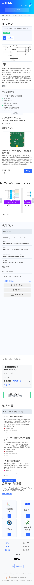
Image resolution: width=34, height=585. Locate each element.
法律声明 (29, 580)
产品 (7, 543)
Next (33, 200)
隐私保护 (16, 580)
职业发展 (26, 546)
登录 (26, 5)
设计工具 (8, 550)
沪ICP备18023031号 (7, 580)
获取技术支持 (9, 480)
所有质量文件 (8, 494)
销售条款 (23, 580)
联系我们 (26, 550)
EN (18, 5)
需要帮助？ (16, 566)
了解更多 (28, 171)
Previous (1, 200)
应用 (7, 546)
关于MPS (26, 543)
